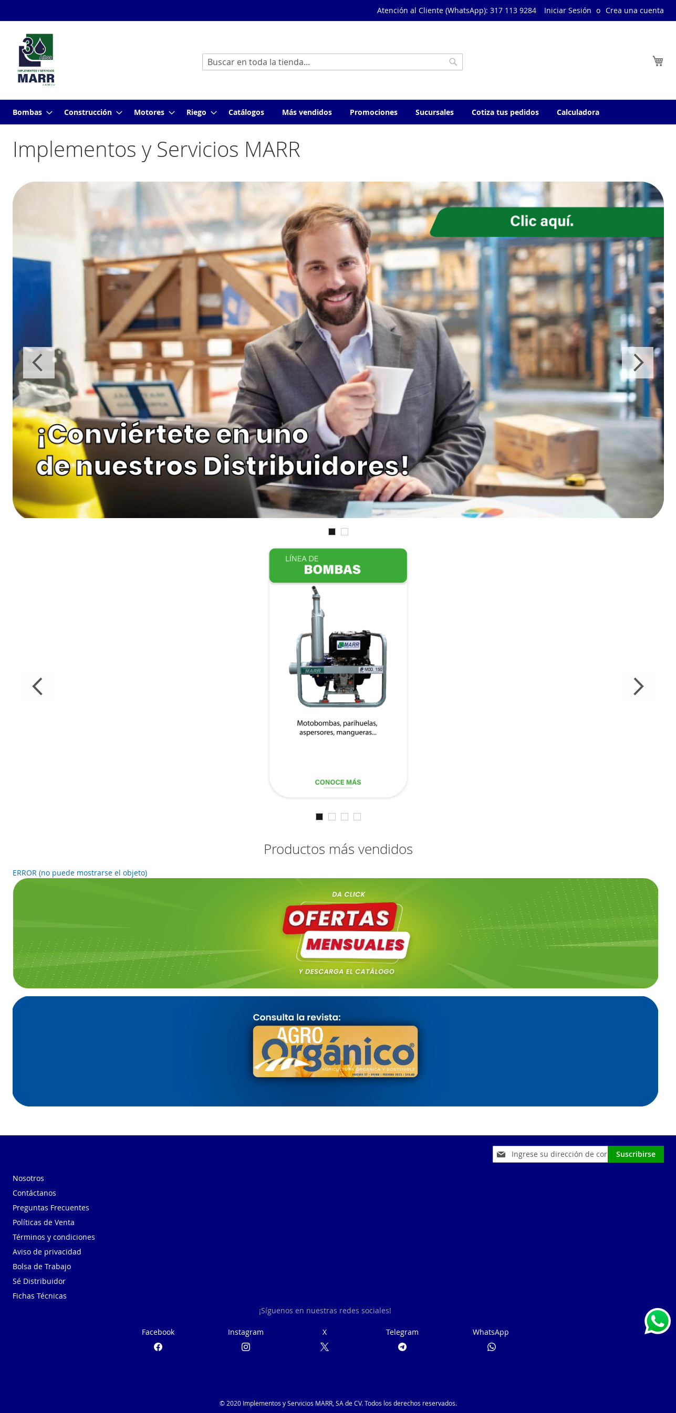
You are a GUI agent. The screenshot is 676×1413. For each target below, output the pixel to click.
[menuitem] (29, 112)
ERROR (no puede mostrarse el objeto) (80, 873)
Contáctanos (34, 1193)
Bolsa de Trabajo (42, 1266)
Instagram (246, 1332)
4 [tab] (357, 816)
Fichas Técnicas (40, 1296)
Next (637, 362)
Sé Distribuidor (39, 1281)
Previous (39, 362)
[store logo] (36, 60)
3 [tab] (344, 816)
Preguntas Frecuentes (51, 1207)
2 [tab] (344, 531)
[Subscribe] (636, 1154)
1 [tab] (332, 531)
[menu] (338, 112)
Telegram (402, 1332)
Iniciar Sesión (567, 10)
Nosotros (28, 1178)
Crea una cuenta (635, 10)
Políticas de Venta (44, 1222)
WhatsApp (491, 1332)
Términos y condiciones (54, 1237)
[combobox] (332, 62)
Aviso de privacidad (47, 1252)
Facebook (158, 1332)
